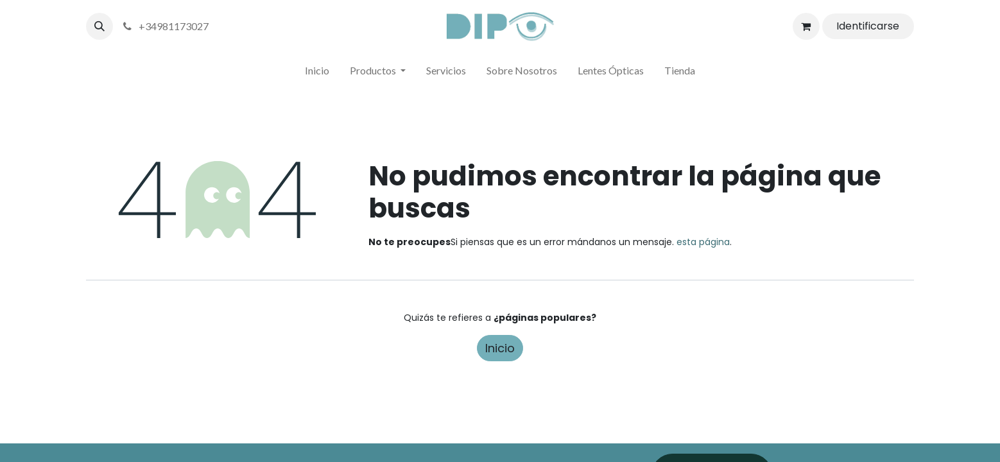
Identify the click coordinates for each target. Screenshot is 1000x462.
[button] (99, 26)
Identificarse (867, 26)
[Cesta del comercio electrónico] (806, 26)
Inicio (500, 348)
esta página (703, 241)
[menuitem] (317, 73)
